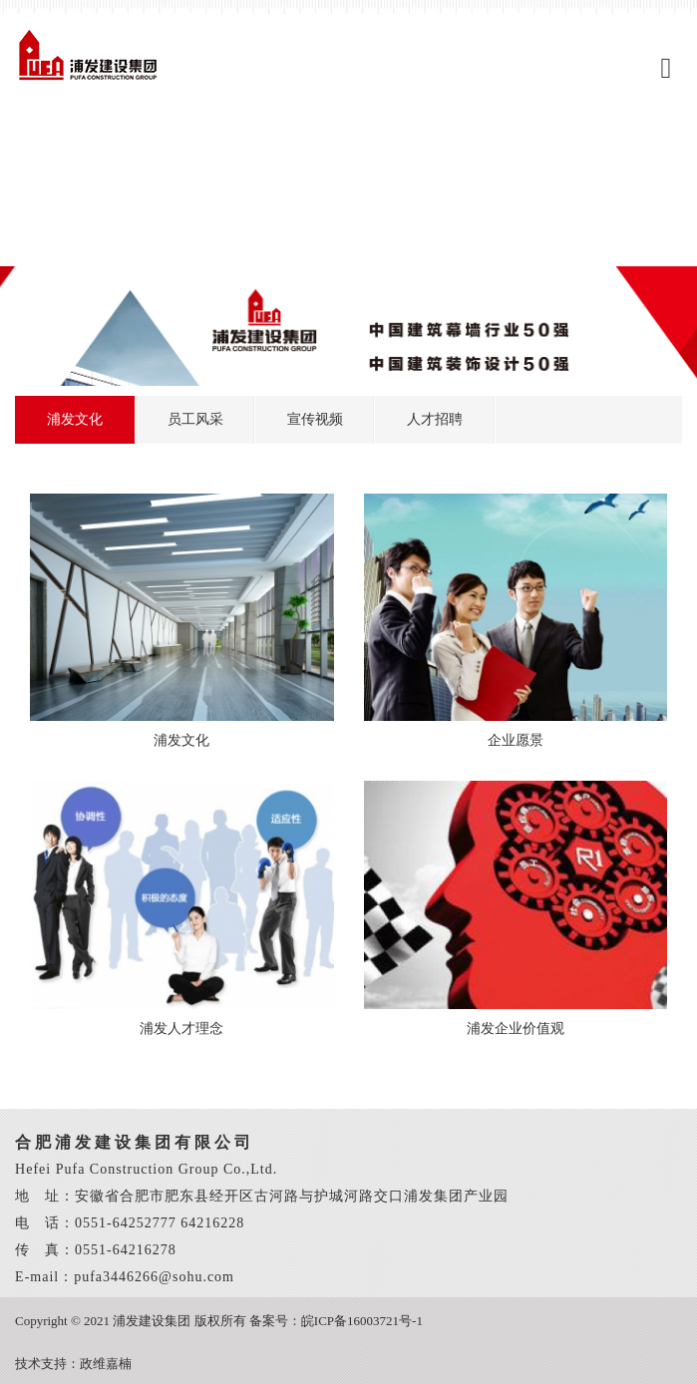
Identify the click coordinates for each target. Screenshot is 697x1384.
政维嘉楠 (106, 1363)
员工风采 (195, 419)
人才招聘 (435, 419)
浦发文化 (75, 419)
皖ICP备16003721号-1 (362, 1320)
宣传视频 (315, 419)
